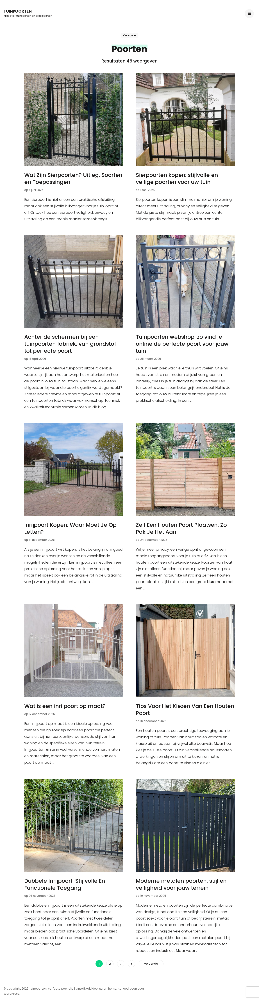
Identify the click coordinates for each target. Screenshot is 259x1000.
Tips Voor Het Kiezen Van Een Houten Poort (185, 709)
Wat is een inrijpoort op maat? (65, 706)
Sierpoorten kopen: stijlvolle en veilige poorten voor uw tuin (177, 178)
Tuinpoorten (18, 11)
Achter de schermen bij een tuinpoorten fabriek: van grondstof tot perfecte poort (70, 344)
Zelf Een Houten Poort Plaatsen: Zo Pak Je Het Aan (181, 528)
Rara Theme (107, 989)
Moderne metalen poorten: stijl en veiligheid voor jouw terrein (181, 884)
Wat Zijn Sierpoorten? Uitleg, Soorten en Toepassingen (73, 178)
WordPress (11, 994)
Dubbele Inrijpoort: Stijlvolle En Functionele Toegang (64, 884)
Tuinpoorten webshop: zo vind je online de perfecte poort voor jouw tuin (182, 344)
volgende (151, 964)
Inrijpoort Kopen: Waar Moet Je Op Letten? (70, 528)
